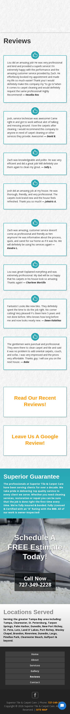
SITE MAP (41, 709)
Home (35, 654)
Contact (35, 682)
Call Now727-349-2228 (35, 581)
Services (35, 665)
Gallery (35, 671)
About (35, 659)
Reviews (35, 676)
